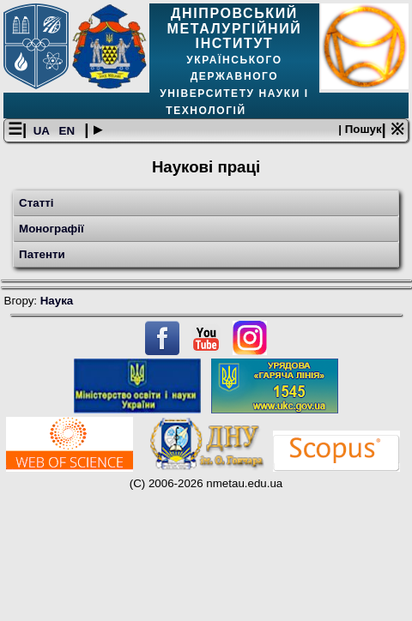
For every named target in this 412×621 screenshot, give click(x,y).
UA (42, 130)
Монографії (51, 228)
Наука (57, 300)
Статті (36, 202)
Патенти (42, 254)
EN (68, 130)
